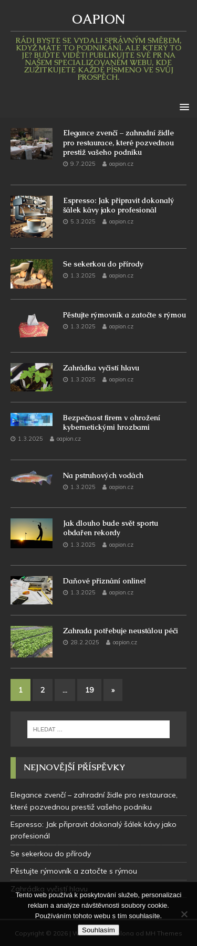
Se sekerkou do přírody (103, 264)
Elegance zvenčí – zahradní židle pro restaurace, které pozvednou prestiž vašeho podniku (118, 142)
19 (89, 690)
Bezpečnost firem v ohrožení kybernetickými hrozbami (111, 422)
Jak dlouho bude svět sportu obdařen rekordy (110, 527)
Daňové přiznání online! (104, 581)
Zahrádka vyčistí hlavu (101, 368)
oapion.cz (121, 163)
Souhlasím (98, 930)
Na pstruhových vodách (103, 475)
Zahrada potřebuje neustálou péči (120, 630)
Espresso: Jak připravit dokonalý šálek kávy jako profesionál (118, 205)
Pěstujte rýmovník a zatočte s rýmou (124, 315)
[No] (184, 914)
